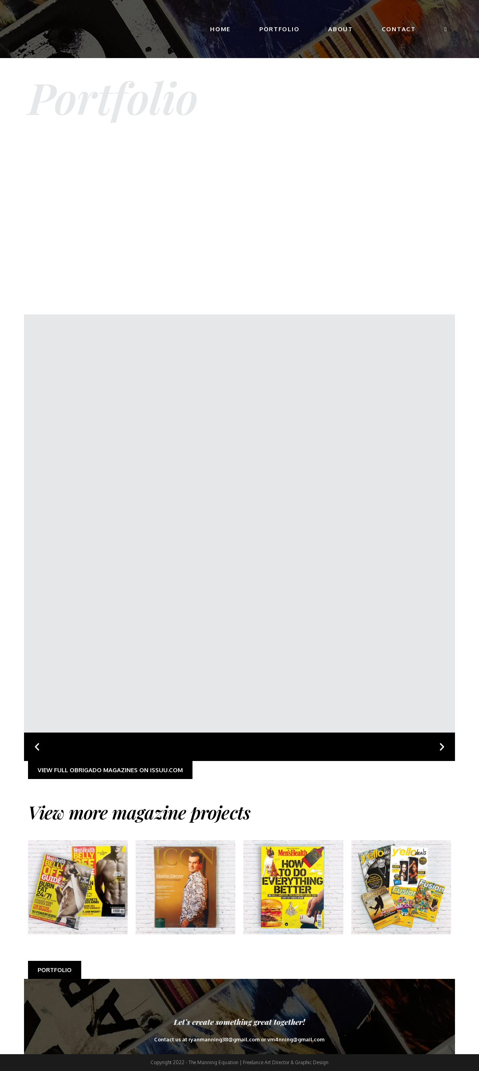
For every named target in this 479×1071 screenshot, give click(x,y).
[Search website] (445, 29)
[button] (37, 747)
